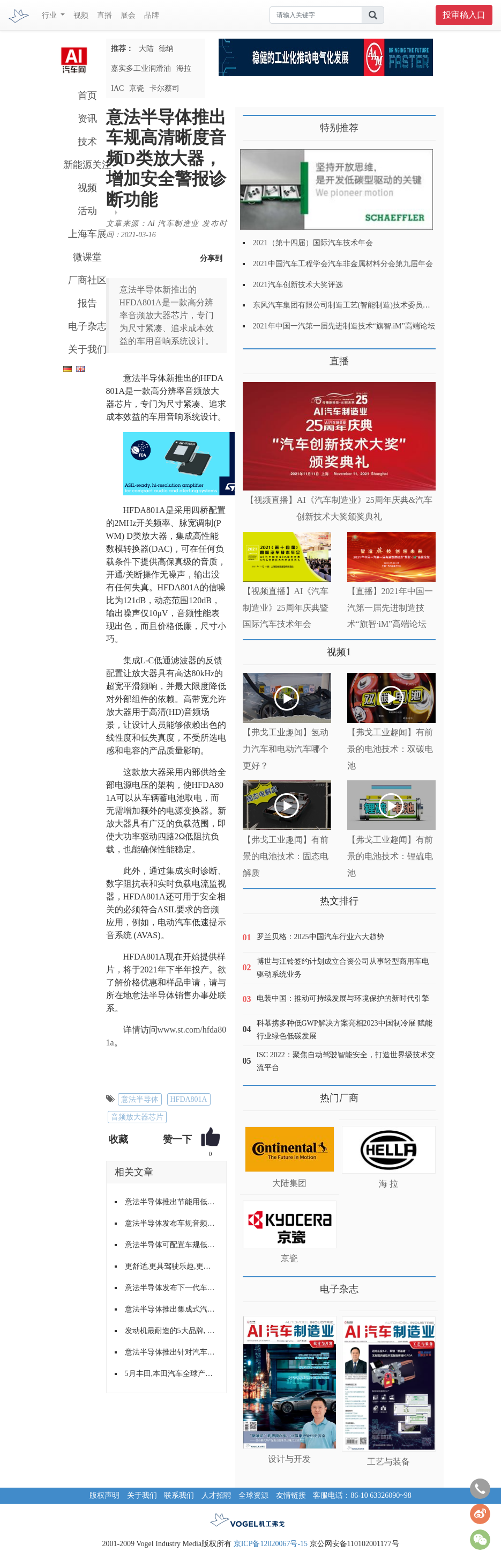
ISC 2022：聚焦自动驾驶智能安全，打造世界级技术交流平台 (346, 1061)
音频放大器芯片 (137, 1117)
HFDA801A (188, 1099)
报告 (87, 303)
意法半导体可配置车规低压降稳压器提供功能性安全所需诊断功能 (171, 1245)
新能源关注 (87, 164)
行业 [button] (50, 15)
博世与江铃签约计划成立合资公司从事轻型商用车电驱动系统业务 (343, 967)
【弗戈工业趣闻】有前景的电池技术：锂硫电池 (390, 856)
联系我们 (179, 1495)
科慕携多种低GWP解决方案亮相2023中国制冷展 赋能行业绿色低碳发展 (345, 1029)
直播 (104, 15)
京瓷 (136, 88)
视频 (80, 15)
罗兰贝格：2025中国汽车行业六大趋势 (320, 937)
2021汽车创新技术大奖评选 (298, 285)
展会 (128, 15)
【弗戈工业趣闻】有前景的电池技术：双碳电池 (390, 749)
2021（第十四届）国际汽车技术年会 (313, 243)
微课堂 (87, 257)
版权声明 (104, 1495)
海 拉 (388, 1183)
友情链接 (291, 1495)
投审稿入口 (464, 14)
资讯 (87, 118)
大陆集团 (289, 1183)
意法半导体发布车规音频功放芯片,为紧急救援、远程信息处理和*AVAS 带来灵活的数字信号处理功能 (171, 1223)
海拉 (183, 68)
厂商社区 (87, 280)
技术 (87, 141)
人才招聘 (216, 1495)
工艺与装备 (388, 1461)
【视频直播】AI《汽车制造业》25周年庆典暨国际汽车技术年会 (286, 608)
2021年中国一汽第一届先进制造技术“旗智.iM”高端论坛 (344, 326)
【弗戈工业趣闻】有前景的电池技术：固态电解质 (285, 856)
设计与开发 (289, 1458)
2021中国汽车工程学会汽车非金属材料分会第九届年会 (343, 264)
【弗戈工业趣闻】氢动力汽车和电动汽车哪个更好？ (285, 749)
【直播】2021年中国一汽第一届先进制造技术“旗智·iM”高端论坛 (390, 608)
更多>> (254, 357)
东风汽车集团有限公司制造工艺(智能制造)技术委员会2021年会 (356, 305)
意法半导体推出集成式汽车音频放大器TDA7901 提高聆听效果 (171, 1309)
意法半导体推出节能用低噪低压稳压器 (171, 1202)
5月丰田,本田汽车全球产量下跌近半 (171, 1374)
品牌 (151, 15)
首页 (87, 95)
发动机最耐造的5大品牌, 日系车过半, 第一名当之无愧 (171, 1331)
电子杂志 (87, 326)
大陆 (146, 49)
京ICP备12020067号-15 (271, 1544)
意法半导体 (140, 1099)
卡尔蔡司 (164, 88)
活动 (87, 211)
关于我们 (87, 349)
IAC (117, 88)
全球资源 (253, 1495)
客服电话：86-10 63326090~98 (362, 1495)
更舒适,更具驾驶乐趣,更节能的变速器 (171, 1266)
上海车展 (87, 234)
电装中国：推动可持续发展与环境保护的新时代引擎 (343, 998)
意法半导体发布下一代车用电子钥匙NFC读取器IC (171, 1288)
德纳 (166, 49)
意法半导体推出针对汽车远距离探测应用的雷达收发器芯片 (171, 1352)
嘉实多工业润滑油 (141, 68)
